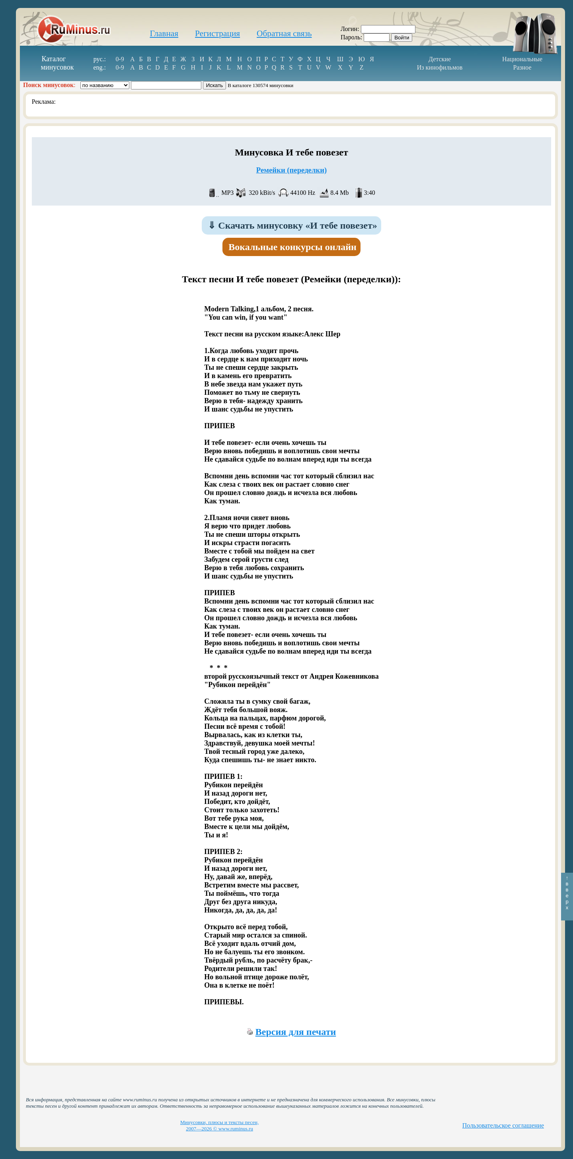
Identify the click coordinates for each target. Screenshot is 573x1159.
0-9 (119, 59)
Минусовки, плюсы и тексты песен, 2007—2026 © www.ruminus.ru (219, 1125)
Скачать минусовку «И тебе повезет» (292, 225)
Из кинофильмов (440, 67)
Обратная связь (284, 33)
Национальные (522, 59)
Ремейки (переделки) (291, 170)
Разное (522, 67)
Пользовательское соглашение (503, 1125)
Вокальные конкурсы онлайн (292, 247)
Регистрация (217, 33)
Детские (440, 59)
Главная (164, 33)
